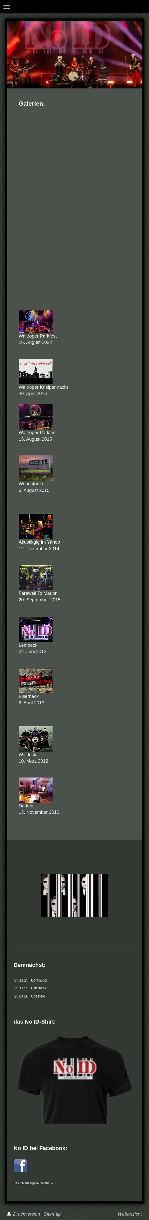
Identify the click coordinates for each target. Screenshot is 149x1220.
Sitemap (52, 1214)
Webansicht (130, 1214)
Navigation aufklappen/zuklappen (74, 6)
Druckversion (24, 1214)
